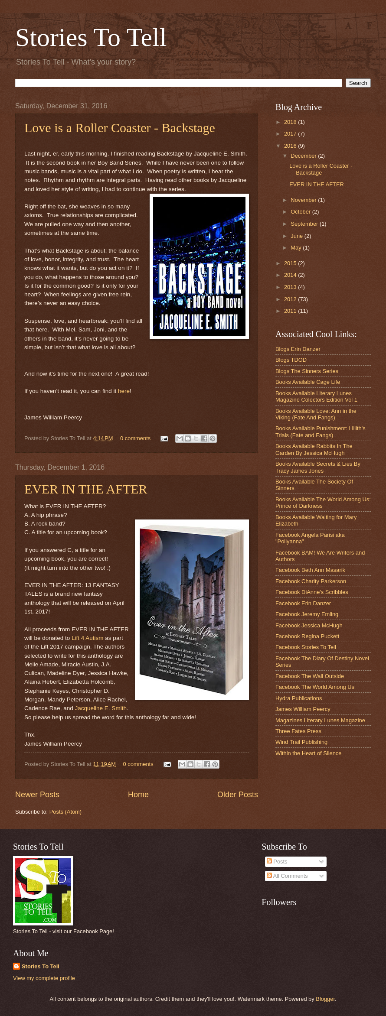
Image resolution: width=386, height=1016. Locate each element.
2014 (291, 275)
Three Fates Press (298, 731)
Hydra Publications (298, 698)
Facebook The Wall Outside (309, 676)
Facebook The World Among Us (314, 687)
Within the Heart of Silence (308, 753)
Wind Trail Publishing (301, 742)
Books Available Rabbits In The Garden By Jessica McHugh (314, 449)
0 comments (135, 438)
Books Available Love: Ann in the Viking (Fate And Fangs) (316, 414)
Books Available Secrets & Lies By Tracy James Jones (317, 467)
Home (138, 794)
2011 (291, 311)
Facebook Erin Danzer (303, 603)
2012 (291, 299)
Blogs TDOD (291, 360)
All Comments (287, 876)
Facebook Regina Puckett (307, 636)
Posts (277, 861)
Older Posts (237, 794)
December (304, 156)
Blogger (325, 999)
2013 (291, 287)
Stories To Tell (91, 37)
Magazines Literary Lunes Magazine (320, 720)
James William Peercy (302, 709)
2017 (291, 133)
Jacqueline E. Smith (100, 708)
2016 (291, 146)
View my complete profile (44, 978)
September (305, 224)
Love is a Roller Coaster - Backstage (119, 127)
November (304, 200)
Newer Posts (37, 794)
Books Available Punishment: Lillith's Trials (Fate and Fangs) (320, 431)
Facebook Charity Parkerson (310, 581)
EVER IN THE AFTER (85, 489)
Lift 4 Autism (88, 638)
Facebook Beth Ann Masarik (310, 570)
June (297, 236)
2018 (291, 122)
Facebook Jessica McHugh (309, 625)
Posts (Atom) (65, 811)
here (124, 391)
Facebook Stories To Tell (305, 647)
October (301, 211)
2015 (291, 263)
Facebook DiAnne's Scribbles (311, 592)
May (297, 247)
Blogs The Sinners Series (306, 371)
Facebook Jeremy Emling (306, 614)
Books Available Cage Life (307, 382)
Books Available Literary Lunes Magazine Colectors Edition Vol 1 (316, 396)
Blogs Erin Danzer (298, 349)
